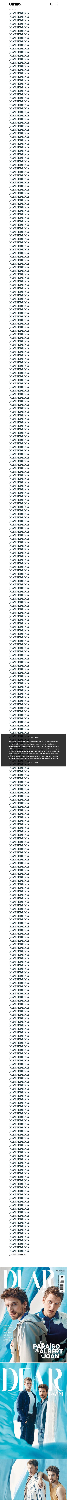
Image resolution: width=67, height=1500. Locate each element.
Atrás (14, 9)
